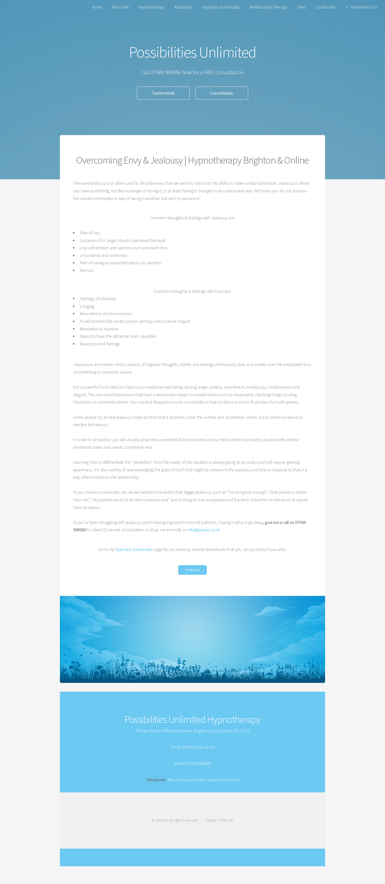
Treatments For (363, 7)
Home (97, 7)
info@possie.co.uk (204, 530)
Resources (183, 7)
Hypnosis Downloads (221, 7)
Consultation (221, 93)
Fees (301, 7)
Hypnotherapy (152, 7)
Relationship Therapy (268, 7)
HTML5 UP (226, 820)
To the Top (192, 570)
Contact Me (325, 7)
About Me (120, 7)
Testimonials (163, 93)
